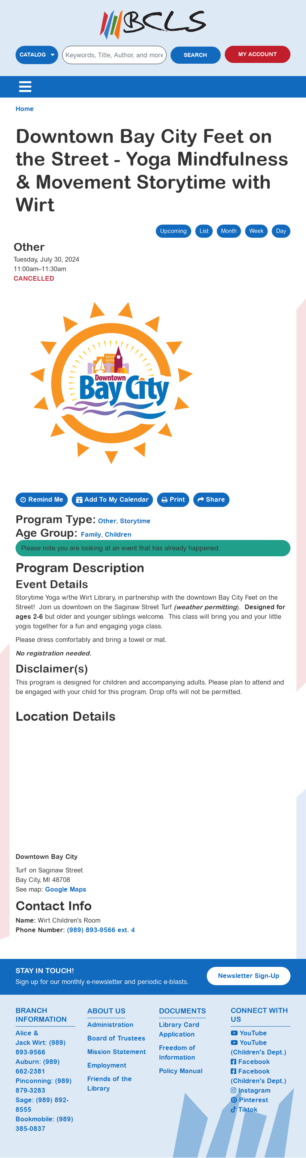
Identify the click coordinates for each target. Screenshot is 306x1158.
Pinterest (249, 1100)
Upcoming (173, 231)
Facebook (250, 1062)
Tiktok (244, 1109)
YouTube (249, 1033)
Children (118, 534)
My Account (257, 54)
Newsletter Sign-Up (248, 976)
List (204, 231)
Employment (106, 1065)
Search (195, 55)
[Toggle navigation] (25, 87)
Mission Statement (116, 1052)
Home (25, 109)
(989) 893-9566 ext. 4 (101, 930)
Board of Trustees (116, 1038)
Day (281, 231)
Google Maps (65, 889)
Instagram (251, 1090)
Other (107, 521)
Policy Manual (180, 1071)
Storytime (135, 521)
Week (256, 231)
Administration (110, 1025)
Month (229, 231)
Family (91, 534)
